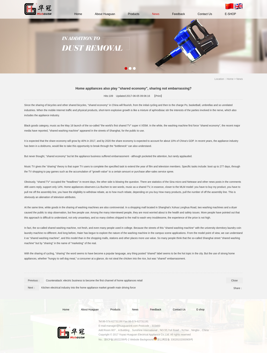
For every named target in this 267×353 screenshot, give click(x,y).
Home (78, 14)
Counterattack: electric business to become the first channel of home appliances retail (94, 280)
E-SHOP (230, 14)
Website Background (142, 339)
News (155, 14)
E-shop (200, 309)
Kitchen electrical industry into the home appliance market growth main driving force (88, 287)
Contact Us (205, 14)
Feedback (178, 14)
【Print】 (158, 95)
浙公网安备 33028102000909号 (175, 339)
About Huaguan (105, 14)
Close (234, 280)
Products (133, 14)
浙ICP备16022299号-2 (116, 339)
